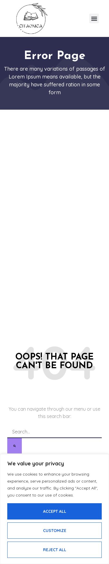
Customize (54, 530)
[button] (94, 18)
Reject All (54, 549)
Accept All (54, 511)
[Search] (14, 445)
